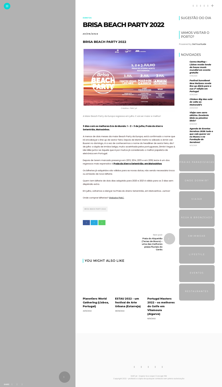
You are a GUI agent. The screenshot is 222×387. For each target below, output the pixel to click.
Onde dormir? (197, 180)
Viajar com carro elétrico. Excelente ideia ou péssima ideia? (199, 116)
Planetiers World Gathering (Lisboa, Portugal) (96, 302)
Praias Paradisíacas (196, 162)
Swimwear (197, 236)
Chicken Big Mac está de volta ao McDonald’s (201, 102)
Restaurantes (197, 291)
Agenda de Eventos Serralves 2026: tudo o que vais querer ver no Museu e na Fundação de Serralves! (201, 135)
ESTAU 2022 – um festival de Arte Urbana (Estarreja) (128, 302)
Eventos (87, 17)
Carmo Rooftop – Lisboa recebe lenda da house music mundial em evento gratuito (200, 67)
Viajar (196, 199)
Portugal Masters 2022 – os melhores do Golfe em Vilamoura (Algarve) (161, 306)
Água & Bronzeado (197, 217)
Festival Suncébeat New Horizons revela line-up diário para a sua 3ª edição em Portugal (200, 86)
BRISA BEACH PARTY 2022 (95, 209)
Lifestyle (197, 254)
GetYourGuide (199, 44)
